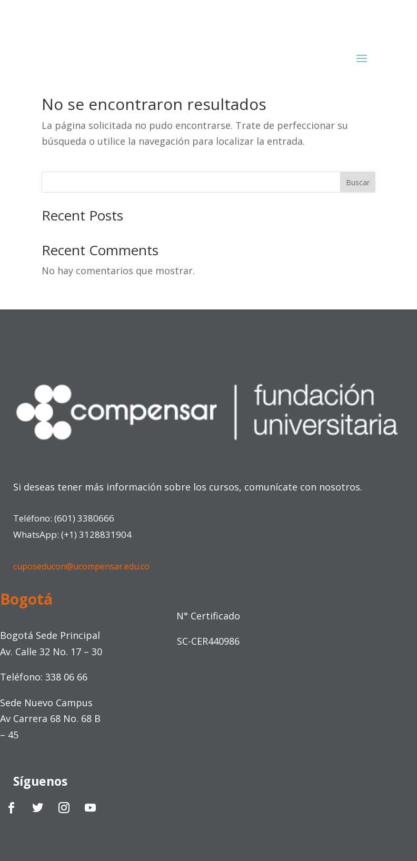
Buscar (358, 182)
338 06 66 (66, 676)
